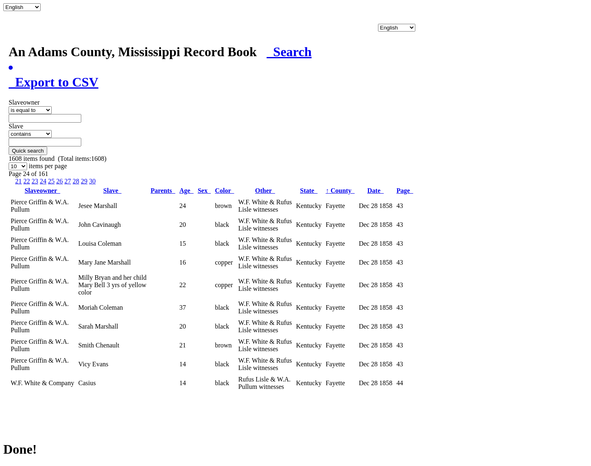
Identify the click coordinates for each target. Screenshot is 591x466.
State (309, 190)
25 (51, 181)
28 (76, 181)
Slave (112, 190)
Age (186, 190)
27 (67, 181)
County (340, 190)
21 (18, 181)
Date (375, 190)
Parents (163, 190)
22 (26, 181)
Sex (204, 190)
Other (265, 190)
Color (224, 190)
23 (35, 181)
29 (84, 181)
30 (92, 181)
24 (43, 181)
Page (404, 190)
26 (59, 181)
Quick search (28, 151)
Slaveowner (42, 190)
